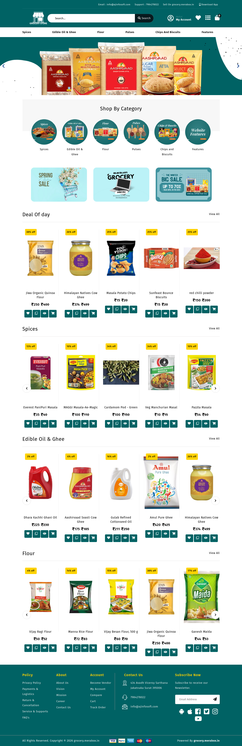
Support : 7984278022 (147, 4)
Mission (61, 695)
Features (207, 32)
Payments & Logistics (30, 691)
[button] (3, 66)
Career (60, 701)
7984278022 (138, 697)
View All (214, 214)
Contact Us (63, 707)
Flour (100, 32)
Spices (26, 32)
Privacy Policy (31, 682)
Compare (96, 695)
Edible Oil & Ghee (64, 32)
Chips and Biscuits (167, 32)
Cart (93, 701)
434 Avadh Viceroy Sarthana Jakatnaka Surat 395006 (149, 685)
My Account (98, 689)
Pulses (130, 32)
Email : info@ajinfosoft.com (114, 4)
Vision (60, 689)
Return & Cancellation (30, 703)
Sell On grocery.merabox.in (178, 4)
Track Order (98, 707)
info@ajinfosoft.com (144, 706)
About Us (62, 682)
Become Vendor (100, 682)
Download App (208, 4)
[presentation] (26, 388)
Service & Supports (35, 711)
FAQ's (25, 717)
